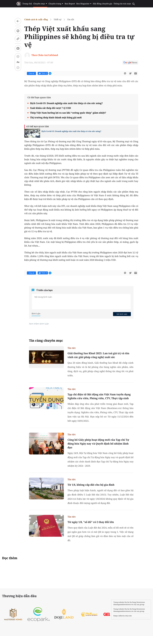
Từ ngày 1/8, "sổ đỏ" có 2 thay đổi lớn (91, 522)
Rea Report (70, 3)
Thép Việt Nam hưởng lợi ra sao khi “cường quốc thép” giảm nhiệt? (68, 112)
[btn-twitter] (130, 73)
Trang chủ (27, 3)
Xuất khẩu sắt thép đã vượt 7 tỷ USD (50, 107)
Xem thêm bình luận (39, 323)
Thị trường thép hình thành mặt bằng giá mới (56, 117)
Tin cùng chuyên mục (46, 340)
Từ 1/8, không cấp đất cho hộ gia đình (91, 484)
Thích (43, 73)
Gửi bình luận (121, 314)
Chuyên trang (56, 3)
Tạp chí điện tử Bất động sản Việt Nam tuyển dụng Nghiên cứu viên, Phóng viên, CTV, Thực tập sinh (99, 396)
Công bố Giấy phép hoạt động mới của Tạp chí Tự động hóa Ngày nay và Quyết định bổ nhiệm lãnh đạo (98, 443)
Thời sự (57, 19)
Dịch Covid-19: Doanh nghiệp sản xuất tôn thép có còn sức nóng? (66, 103)
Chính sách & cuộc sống (36, 19)
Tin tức (70, 19)
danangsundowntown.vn (123, 604)
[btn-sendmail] (135, 73)
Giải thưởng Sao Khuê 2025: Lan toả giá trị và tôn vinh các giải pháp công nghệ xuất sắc (98, 355)
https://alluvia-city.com (122, 616)
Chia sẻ (31, 73)
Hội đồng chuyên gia (102, 3)
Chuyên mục (40, 3)
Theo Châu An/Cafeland (44, 55)
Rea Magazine (84, 3)
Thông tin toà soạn (122, 3)
